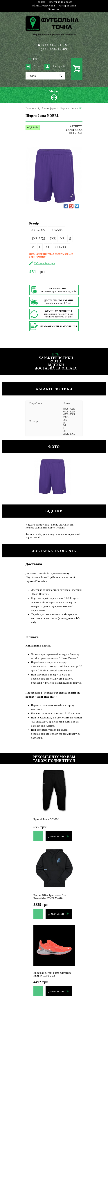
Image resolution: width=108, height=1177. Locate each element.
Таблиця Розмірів (44, 263)
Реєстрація (54, 67)
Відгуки (56, 365)
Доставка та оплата (60, 2)
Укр (29, 59)
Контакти (54, 9)
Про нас (40, 2)
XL (47, 247)
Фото (55, 361)
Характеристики (56, 358)
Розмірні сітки (67, 5)
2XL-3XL (62, 247)
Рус (35, 59)
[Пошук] (45, 75)
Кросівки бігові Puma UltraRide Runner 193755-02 (52, 974)
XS (62, 239)
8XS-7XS (38, 230)
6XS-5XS (56, 230)
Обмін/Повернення (43, 5)
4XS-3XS (38, 239)
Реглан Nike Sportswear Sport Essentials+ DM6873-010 (50, 897)
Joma (66, 403)
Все (56, 354)
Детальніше (56, 836)
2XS (53, 239)
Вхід (32, 67)
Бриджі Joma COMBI (46, 819)
